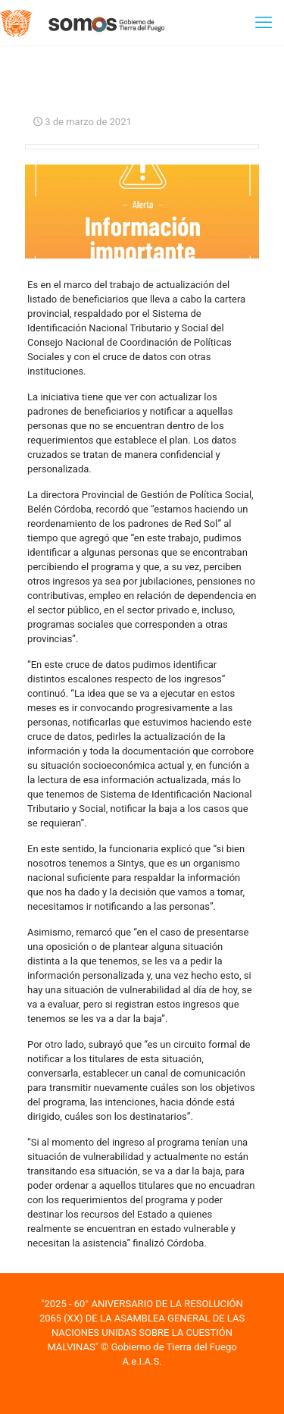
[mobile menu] (263, 23)
